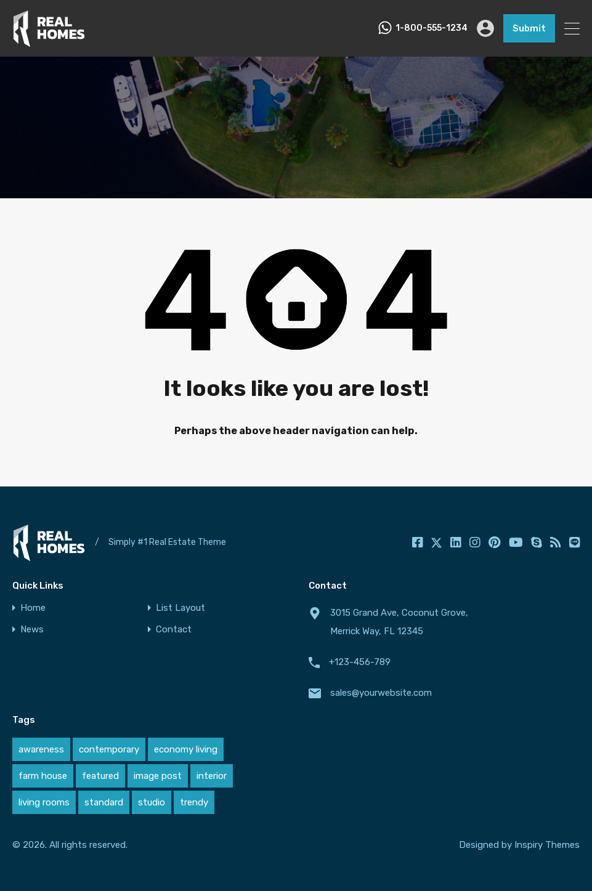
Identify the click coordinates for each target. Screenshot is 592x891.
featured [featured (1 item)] (100, 775)
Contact (174, 629)
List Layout (180, 608)
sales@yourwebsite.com (381, 692)
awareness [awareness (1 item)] (41, 749)
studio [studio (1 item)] (151, 802)
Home (33, 608)
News (32, 629)
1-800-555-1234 (431, 28)
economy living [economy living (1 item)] (185, 749)
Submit (529, 28)
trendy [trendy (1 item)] (194, 802)
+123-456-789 (360, 661)
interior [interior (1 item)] (212, 775)
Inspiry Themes (547, 844)
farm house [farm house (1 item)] (42, 775)
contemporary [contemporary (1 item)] (109, 749)
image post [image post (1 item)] (158, 775)
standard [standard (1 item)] (103, 802)
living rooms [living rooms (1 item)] (44, 802)
